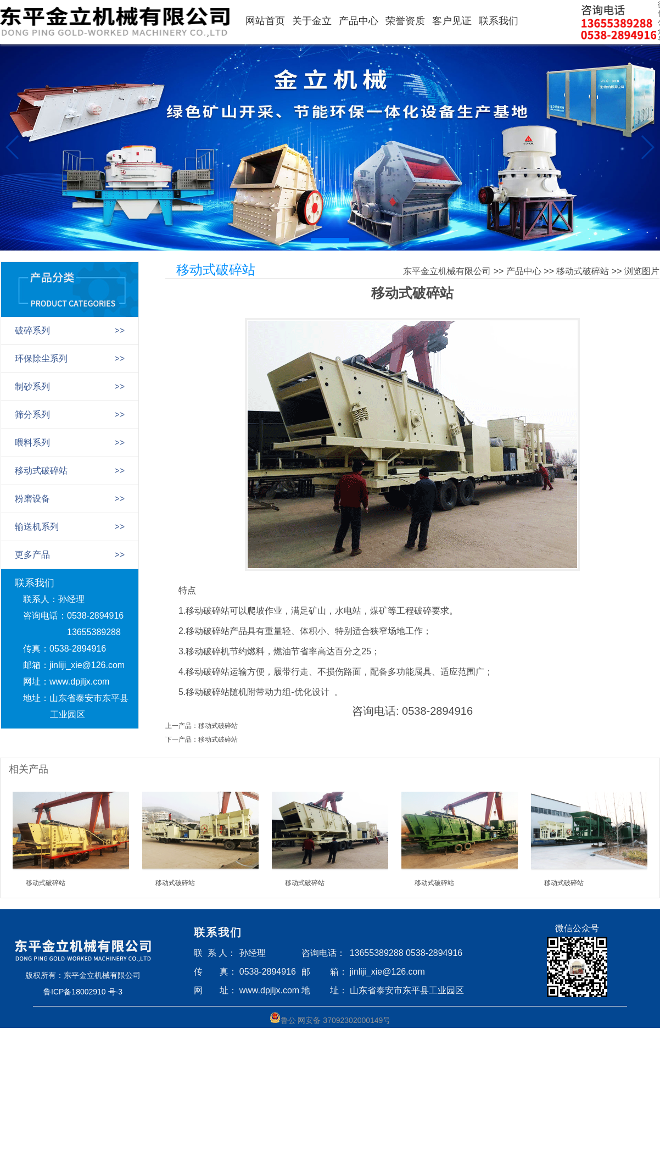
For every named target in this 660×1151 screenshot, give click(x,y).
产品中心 (358, 20)
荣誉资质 (405, 20)
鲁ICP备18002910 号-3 (82, 991)
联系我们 (498, 20)
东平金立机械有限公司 (447, 271)
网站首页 (265, 20)
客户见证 (452, 20)
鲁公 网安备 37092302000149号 (330, 1018)
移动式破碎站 (582, 271)
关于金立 (312, 20)
